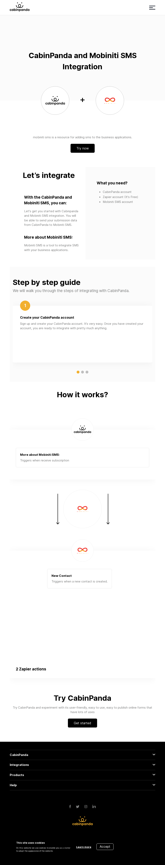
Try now (82, 148)
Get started (82, 723)
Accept (105, 846)
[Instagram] (85, 807)
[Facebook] (70, 807)
